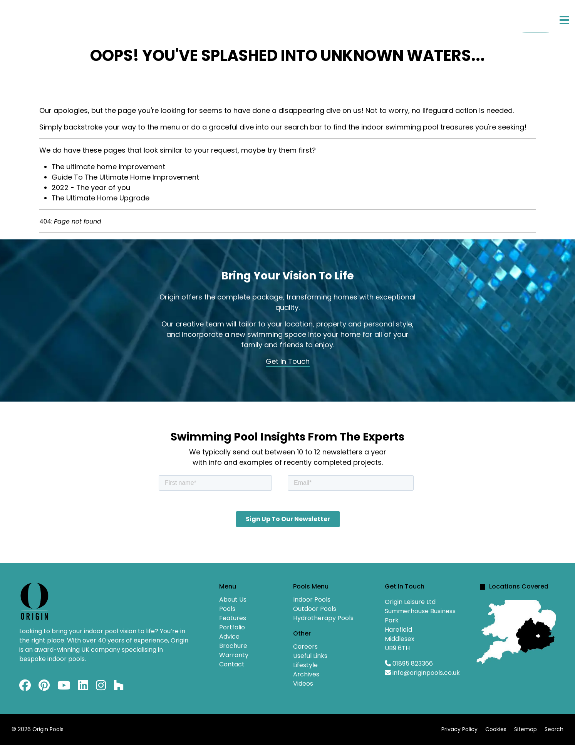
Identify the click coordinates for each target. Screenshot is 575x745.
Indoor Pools (311, 599)
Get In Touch (288, 361)
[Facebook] (25, 687)
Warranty (233, 655)
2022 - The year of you (91, 187)
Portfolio (203, 17)
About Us (232, 599)
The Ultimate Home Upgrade (100, 198)
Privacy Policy (459, 729)
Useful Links (310, 655)
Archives (306, 674)
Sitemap (525, 729)
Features (150, 17)
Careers (305, 646)
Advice (252, 17)
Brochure (233, 645)
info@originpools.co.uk (426, 672)
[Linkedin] (83, 687)
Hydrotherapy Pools (323, 618)
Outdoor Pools (314, 608)
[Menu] (564, 20)
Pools (99, 17)
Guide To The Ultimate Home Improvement (125, 177)
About (61, 17)
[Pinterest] (44, 687)
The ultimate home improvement (108, 167)
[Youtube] (63, 687)
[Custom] (119, 687)
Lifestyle (305, 665)
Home (23, 17)
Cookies (495, 729)
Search (554, 729)
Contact (299, 17)
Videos (303, 683)
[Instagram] (101, 687)
